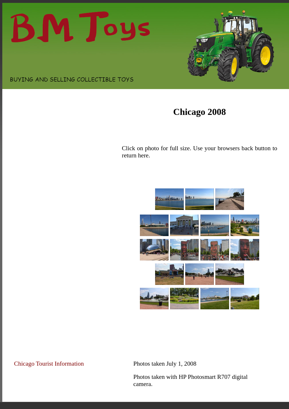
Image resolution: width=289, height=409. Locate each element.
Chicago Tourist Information (49, 363)
